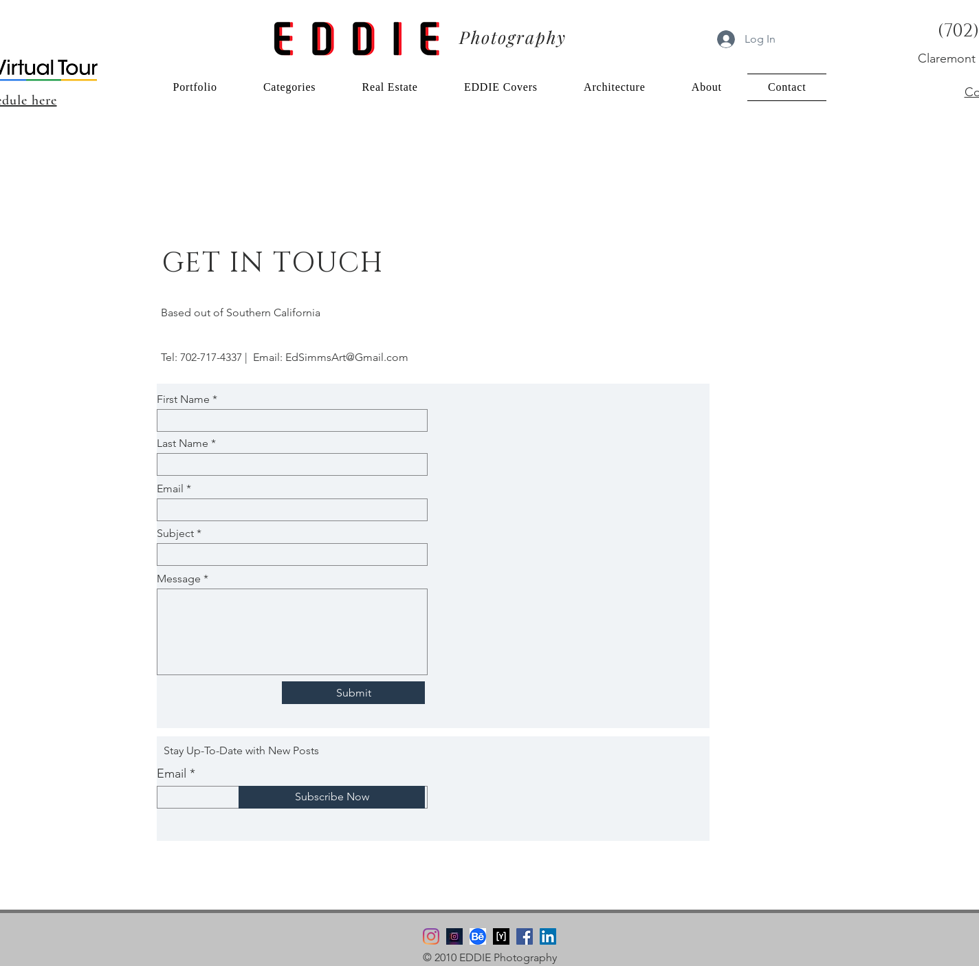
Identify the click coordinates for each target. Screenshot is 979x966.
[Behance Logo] (478, 936)
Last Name (182, 443)
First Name (183, 399)
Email (170, 488)
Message (179, 578)
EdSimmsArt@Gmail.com (346, 357)
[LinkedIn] (548, 936)
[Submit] (353, 692)
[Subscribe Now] (332, 797)
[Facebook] (524, 936)
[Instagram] (431, 936)
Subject (175, 533)
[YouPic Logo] (501, 936)
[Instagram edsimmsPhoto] (454, 936)
